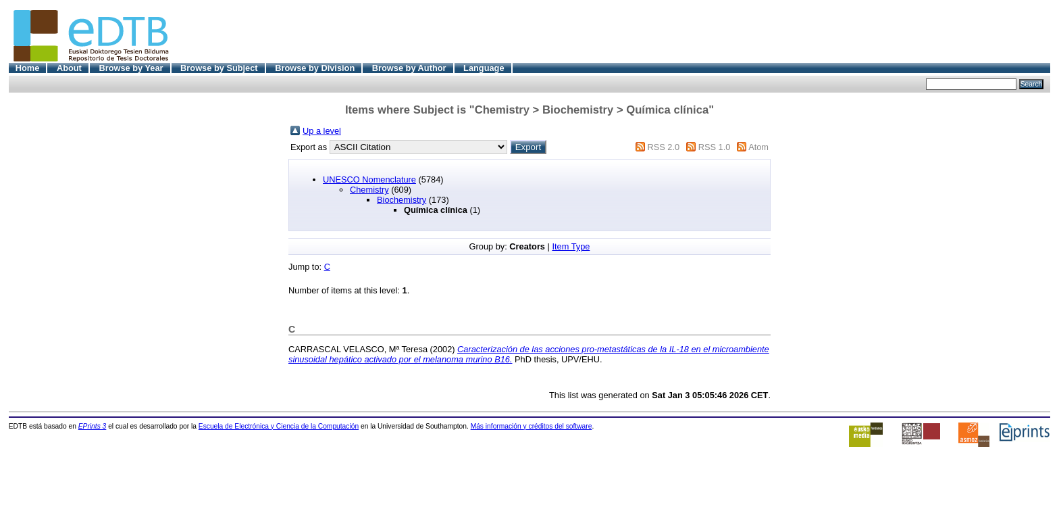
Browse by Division (315, 68)
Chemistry (369, 190)
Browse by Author (409, 68)
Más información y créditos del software (531, 426)
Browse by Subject (219, 68)
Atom (758, 147)
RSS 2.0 (663, 147)
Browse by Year (131, 68)
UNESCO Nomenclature (369, 179)
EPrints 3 (92, 426)
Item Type (571, 246)
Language (483, 68)
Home (28, 68)
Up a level (322, 131)
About (69, 68)
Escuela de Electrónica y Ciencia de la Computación (279, 426)
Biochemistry (401, 200)
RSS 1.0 (714, 147)
